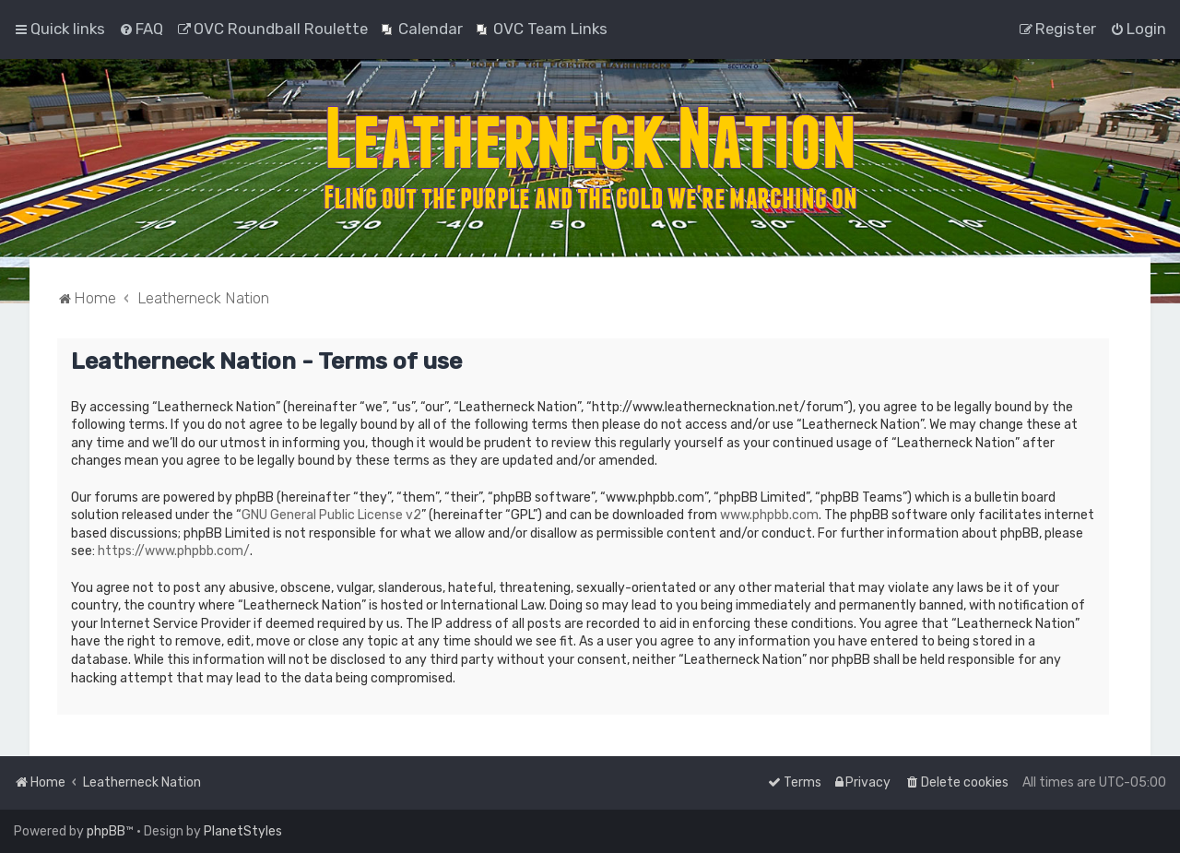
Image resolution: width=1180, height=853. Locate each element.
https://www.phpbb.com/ (174, 551)
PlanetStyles (243, 831)
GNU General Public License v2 (331, 515)
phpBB (106, 831)
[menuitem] (141, 28)
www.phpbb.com (769, 515)
